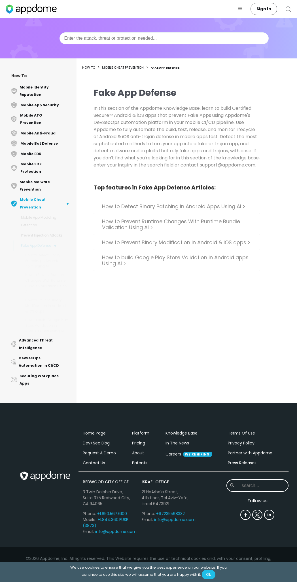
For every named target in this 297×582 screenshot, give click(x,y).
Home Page (94, 433)
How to (88, 67)
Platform (140, 433)
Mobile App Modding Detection (38, 221)
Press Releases (242, 463)
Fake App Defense (36, 245)
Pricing (138, 443)
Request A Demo (99, 453)
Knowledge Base (182, 433)
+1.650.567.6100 (112, 513)
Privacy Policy (241, 443)
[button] (240, 9)
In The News (177, 443)
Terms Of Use (241, 433)
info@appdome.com (116, 531)
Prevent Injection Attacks (42, 235)
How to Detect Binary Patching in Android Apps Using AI (42, 261)
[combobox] (164, 38)
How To (19, 76)
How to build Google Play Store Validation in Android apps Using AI (46, 325)
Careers (189, 454)
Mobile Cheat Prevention (123, 67)
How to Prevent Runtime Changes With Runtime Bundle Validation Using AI (46, 283)
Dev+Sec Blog (96, 443)
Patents (139, 463)
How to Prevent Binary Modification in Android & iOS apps (45, 306)
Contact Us (94, 463)
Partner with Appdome (250, 453)
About (138, 453)
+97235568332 (170, 513)
